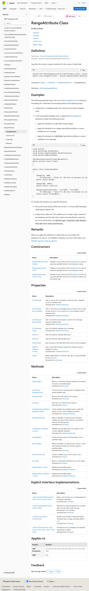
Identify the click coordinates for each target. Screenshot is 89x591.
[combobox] (15, 19)
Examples (36, 35)
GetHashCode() (37, 396)
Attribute (51, 82)
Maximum (35, 335)
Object (43, 82)
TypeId (34, 356)
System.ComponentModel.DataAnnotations (54, 56)
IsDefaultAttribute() (38, 418)
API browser (48, 16)
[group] (59, 75)
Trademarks (5, 590)
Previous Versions (18, 586)
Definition (36, 33)
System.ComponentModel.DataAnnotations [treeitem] (13, 29)
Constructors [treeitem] (10, 135)
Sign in (84, 3)
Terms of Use (77, 586)
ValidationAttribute (65, 82)
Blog (28, 586)
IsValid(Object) (37, 437)
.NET (39, 16)
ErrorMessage (36, 300)
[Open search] (79, 3)
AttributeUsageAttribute (48, 88)
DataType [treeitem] (7, 65)
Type (59, 403)
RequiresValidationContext (35, 349)
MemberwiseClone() (38, 454)
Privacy (46, 586)
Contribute (37, 586)
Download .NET (80, 9)
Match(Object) (37, 444)
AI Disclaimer (6, 586)
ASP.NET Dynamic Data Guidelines (44, 241)
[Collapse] (26, 14)
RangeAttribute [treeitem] (11, 132)
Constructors (37, 41)
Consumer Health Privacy (61, 586)
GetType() (35, 403)
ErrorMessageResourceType (64, 311)
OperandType (36, 343)
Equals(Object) (37, 381)
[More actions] (85, 16)
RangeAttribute (70, 100)
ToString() (35, 461)
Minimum (35, 339)
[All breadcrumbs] (33, 16)
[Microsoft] (4, 3)
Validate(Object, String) (39, 467)
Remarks (36, 38)
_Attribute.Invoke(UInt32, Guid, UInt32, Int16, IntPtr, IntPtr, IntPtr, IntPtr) (43, 529)
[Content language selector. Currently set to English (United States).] (11, 581)
